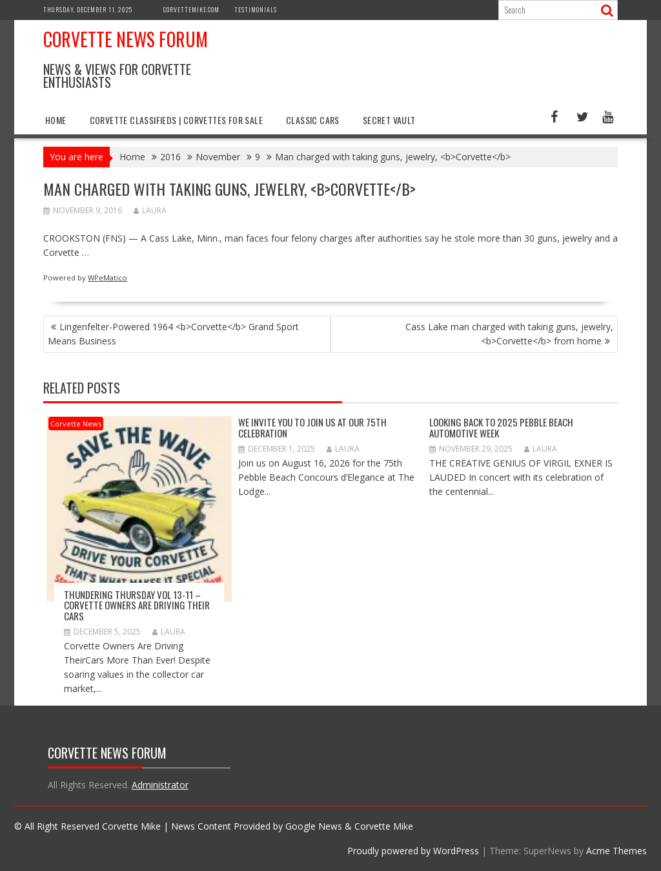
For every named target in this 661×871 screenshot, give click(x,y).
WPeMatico (107, 277)
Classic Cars (313, 120)
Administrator (160, 785)
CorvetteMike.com (191, 9)
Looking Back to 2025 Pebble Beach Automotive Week (501, 427)
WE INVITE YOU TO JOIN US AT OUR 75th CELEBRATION (312, 427)
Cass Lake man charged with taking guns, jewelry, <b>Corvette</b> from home (509, 333)
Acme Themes (616, 851)
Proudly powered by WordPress (413, 851)
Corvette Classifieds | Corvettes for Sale (176, 120)
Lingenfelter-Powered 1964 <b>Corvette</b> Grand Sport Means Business (173, 333)
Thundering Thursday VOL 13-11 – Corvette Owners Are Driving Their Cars (137, 605)
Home (55, 120)
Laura (150, 210)
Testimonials (255, 9)
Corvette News (75, 423)
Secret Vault (389, 120)
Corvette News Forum (125, 39)
